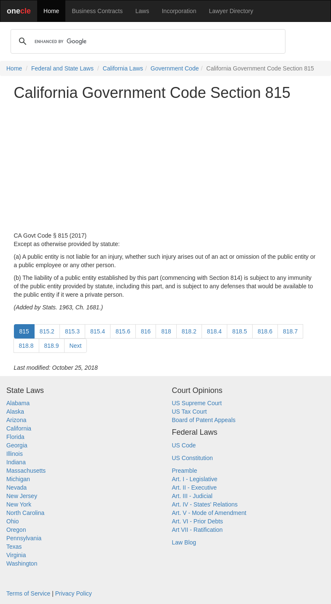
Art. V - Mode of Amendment (209, 512)
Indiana (16, 462)
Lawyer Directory (231, 11)
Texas (14, 546)
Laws (142, 11)
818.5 (239, 331)
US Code (184, 445)
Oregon (16, 529)
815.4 (97, 331)
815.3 (72, 331)
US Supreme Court (197, 403)
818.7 (290, 331)
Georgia (16, 445)
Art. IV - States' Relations (205, 504)
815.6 (123, 331)
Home (51, 11)
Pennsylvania (23, 538)
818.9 (51, 345)
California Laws (123, 68)
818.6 (265, 331)
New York (18, 504)
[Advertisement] (166, 166)
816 (146, 331)
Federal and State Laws (62, 68)
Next (76, 345)
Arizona (16, 420)
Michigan (18, 479)
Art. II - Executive (194, 487)
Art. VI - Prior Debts (197, 521)
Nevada (16, 487)
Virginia (16, 555)
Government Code (175, 68)
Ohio (12, 521)
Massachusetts (26, 470)
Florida (15, 436)
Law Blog (184, 542)
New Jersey (21, 496)
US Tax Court (189, 411)
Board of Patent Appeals (204, 420)
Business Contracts (97, 11)
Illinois (14, 453)
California (18, 428)
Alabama (18, 403)
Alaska (15, 411)
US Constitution (192, 458)
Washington (21, 563)
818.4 (214, 331)
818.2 (189, 331)
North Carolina (25, 512)
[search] (147, 41)
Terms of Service (28, 593)
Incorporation (179, 11)
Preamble (184, 470)
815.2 (47, 331)
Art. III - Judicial (192, 496)
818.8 (26, 345)
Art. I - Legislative (195, 479)
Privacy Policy (73, 593)
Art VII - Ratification (197, 529)
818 (166, 331)
